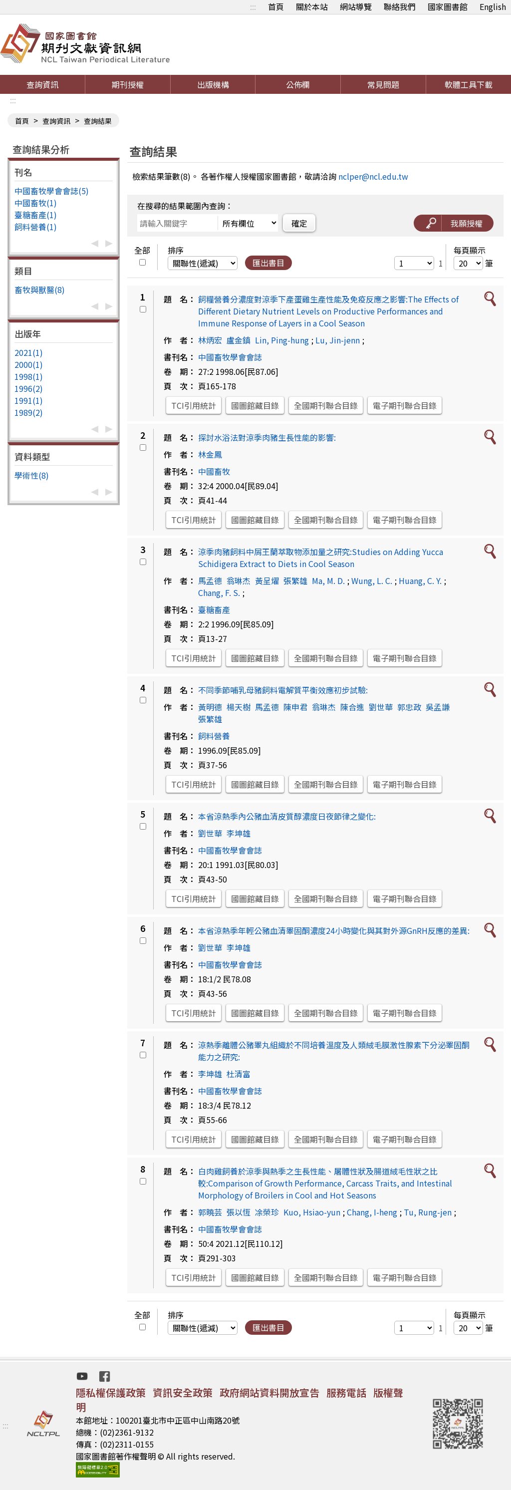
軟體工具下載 (469, 84)
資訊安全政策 (183, 1392)
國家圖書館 (448, 6)
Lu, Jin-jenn (337, 340)
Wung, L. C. (371, 581)
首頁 (276, 6)
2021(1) (28, 352)
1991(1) (28, 400)
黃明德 (210, 707)
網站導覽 (356, 6)
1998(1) (28, 376)
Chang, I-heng (372, 1212)
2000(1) (28, 364)
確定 (299, 223)
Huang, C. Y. (420, 581)
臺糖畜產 (214, 609)
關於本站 (312, 6)
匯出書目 (268, 263)
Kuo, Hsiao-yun (311, 1212)
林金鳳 (210, 454)
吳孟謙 (438, 707)
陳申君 (295, 707)
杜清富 (239, 1074)
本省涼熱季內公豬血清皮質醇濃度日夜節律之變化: (287, 816)
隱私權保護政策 (111, 1392)
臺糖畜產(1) (35, 215)
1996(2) (28, 388)
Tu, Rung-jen (428, 1212)
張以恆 (239, 1212)
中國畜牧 (214, 471)
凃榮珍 (267, 1212)
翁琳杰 (239, 581)
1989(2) (28, 412)
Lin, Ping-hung (282, 340)
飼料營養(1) (35, 227)
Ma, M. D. (328, 581)
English (493, 6)
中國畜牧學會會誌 (230, 357)
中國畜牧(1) (35, 203)
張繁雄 (295, 581)
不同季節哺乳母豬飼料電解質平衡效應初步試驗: (283, 690)
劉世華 (381, 707)
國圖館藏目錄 (255, 405)
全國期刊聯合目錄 (326, 405)
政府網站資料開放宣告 (269, 1392)
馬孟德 (210, 581)
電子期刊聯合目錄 (405, 405)
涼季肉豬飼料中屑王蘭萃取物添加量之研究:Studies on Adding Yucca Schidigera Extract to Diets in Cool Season (320, 558)
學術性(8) (31, 475)
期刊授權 (128, 84)
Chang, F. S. (219, 592)
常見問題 (383, 84)
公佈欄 (298, 84)
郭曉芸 (210, 1212)
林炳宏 (210, 340)
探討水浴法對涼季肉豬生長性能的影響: (267, 437)
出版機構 (213, 84)
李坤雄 (239, 833)
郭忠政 (409, 707)
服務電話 (346, 1392)
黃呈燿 (267, 581)
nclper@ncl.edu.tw (373, 176)
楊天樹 (239, 707)
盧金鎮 (239, 340)
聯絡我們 (400, 6)
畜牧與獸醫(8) (39, 290)
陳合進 (352, 707)
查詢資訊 (42, 84)
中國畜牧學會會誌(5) (51, 191)
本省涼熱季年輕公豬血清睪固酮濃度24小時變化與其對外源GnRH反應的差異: (334, 930)
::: (253, 6)
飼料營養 (214, 736)
